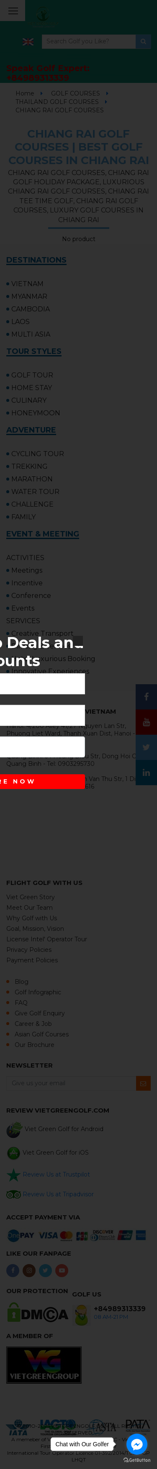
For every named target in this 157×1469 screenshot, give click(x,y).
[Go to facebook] (136, 1444)
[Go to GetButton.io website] (137, 1460)
